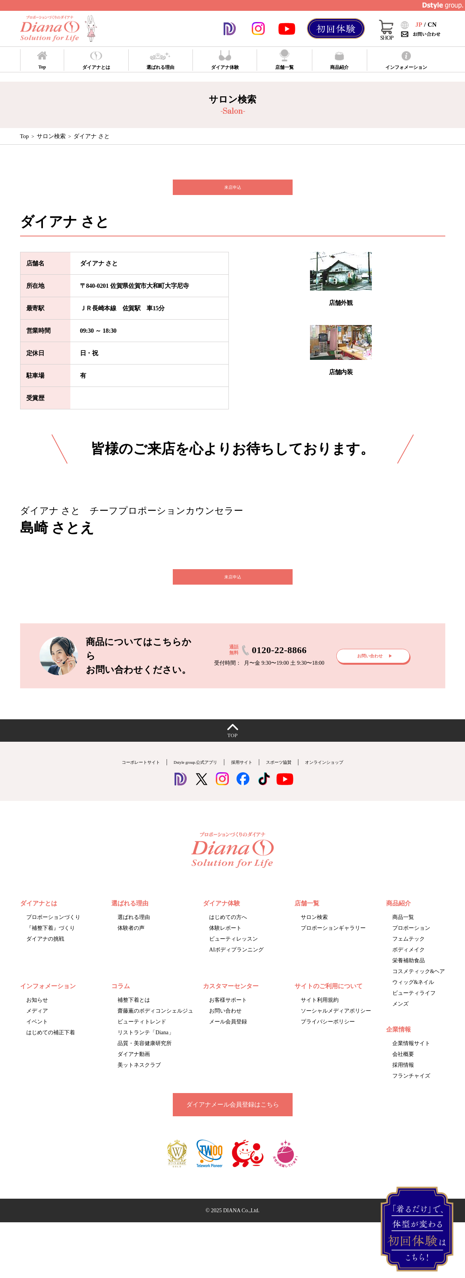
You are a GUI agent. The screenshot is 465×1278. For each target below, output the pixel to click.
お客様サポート (228, 1015)
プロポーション (411, 943)
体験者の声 (131, 943)
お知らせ (37, 1015)
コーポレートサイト (111, 777)
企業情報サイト (411, 1059)
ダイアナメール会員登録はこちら (232, 1120)
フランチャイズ (411, 1091)
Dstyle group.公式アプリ (185, 777)
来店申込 (232, 191)
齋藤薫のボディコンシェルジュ (155, 1026)
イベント (37, 1037)
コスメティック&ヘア (418, 987)
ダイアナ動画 (134, 1070)
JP (419, 24)
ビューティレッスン (233, 954)
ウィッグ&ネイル (413, 998)
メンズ (400, 1019)
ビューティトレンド (142, 1037)
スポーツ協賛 (293, 777)
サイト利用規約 (320, 1015)
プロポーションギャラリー (333, 943)
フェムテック (408, 954)
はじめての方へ (228, 933)
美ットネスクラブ (139, 1080)
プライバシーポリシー (328, 1037)
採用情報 (403, 1080)
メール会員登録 (228, 1037)
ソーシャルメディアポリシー (336, 1026)
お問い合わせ (225, 1026)
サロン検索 (51, 136)
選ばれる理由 (134, 933)
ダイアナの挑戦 (45, 954)
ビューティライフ (414, 1008)
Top (24, 136)
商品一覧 (403, 933)
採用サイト (246, 777)
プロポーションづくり (53, 933)
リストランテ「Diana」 (146, 1048)
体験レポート (225, 943)
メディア (37, 1026)
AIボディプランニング (236, 965)
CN (432, 24)
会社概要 (403, 1070)
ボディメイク (408, 965)
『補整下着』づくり (50, 943)
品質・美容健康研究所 (145, 1059)
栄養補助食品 (408, 976)
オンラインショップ (354, 777)
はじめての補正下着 (50, 1048)
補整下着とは (134, 1015)
